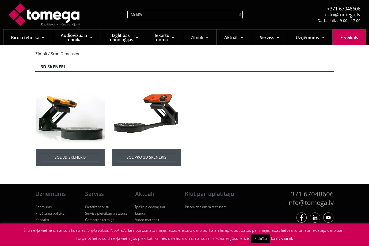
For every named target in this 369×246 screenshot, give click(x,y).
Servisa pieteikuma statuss (106, 213)
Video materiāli (147, 219)
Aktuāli (234, 37)
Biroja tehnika (28, 37)
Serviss (270, 37)
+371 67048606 (343, 8)
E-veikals (349, 37)
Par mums (43, 206)
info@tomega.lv (342, 14)
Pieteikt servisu (97, 206)
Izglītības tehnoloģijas (123, 37)
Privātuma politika (49, 213)
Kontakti (42, 219)
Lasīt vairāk (282, 238)
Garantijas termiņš (99, 219)
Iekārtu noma (165, 37)
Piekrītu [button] (260, 238)
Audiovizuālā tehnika (77, 37)
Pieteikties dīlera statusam (206, 206)
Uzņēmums (310, 37)
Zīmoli (200, 37)
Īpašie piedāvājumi (150, 206)
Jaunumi (141, 213)
